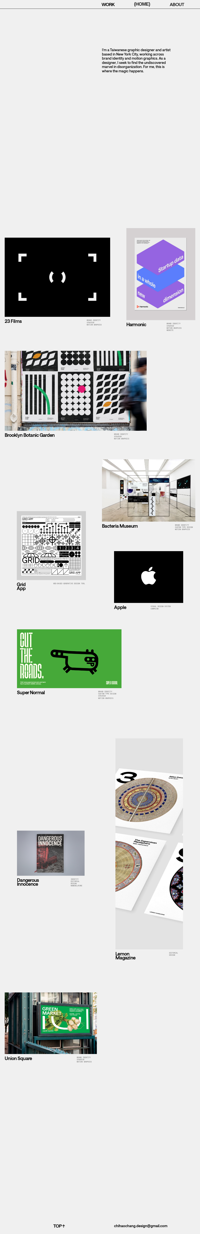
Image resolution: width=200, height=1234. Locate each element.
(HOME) (142, 4)
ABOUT (177, 4)
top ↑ (59, 1226)
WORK (108, 4)
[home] (15, 4)
